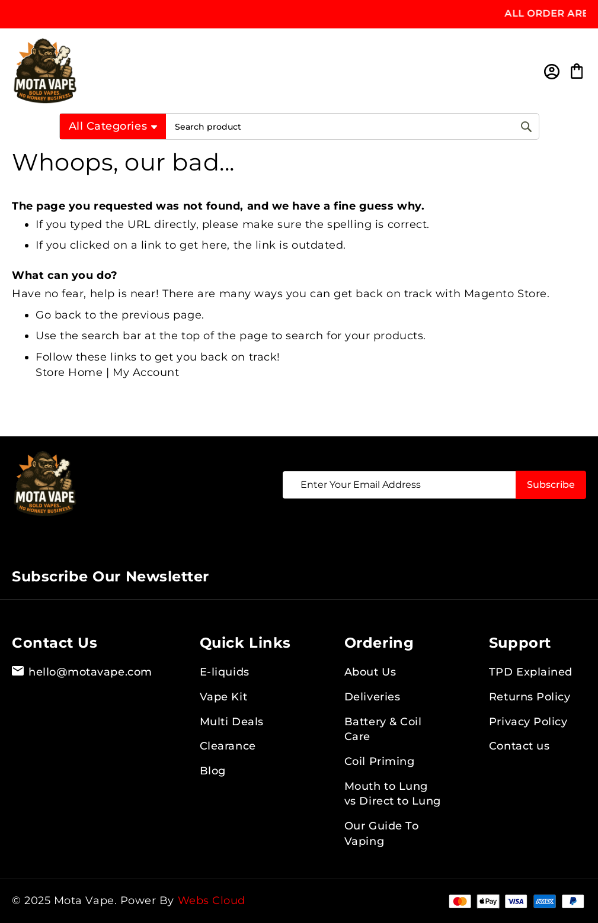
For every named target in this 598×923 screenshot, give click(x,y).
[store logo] (272, 71)
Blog (213, 770)
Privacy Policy (528, 721)
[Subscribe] (551, 485)
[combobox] (352, 126)
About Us (370, 671)
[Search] (526, 126)
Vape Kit (223, 696)
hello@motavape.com (82, 672)
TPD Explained (531, 671)
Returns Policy (530, 696)
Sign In (551, 71)
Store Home (69, 372)
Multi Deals (232, 721)
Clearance (228, 745)
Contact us (519, 745)
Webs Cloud (211, 900)
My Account (146, 372)
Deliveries (372, 696)
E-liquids (225, 671)
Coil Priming (379, 761)
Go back (59, 314)
